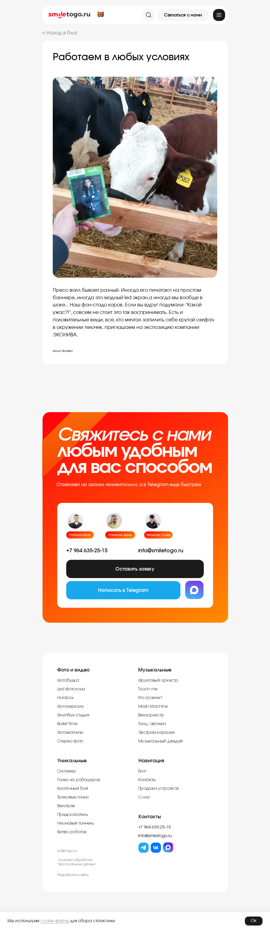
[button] (183, 15)
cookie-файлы (54, 921)
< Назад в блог (60, 33)
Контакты (149, 818)
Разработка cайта (73, 877)
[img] (219, 15)
